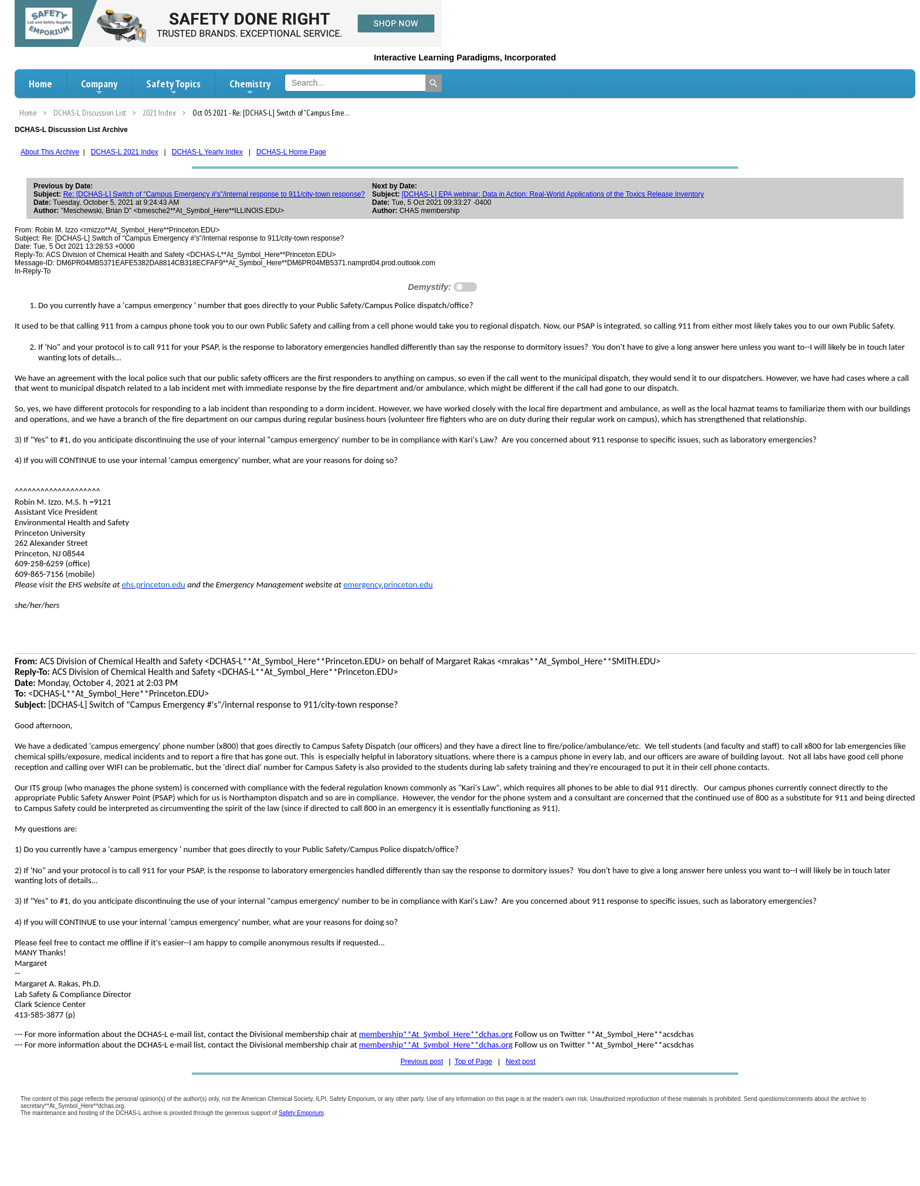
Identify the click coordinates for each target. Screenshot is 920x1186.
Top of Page (473, 1061)
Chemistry (249, 87)
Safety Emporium (301, 1113)
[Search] (433, 83)
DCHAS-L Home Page (291, 152)
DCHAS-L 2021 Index (124, 152)
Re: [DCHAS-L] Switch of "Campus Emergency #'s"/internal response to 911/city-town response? (214, 194)
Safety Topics (173, 87)
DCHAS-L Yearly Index (207, 152)
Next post (521, 1061)
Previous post (421, 1061)
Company (99, 87)
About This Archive (50, 152)
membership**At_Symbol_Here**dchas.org (436, 1034)
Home (40, 83)
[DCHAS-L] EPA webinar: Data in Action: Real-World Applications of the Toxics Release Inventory (553, 194)
